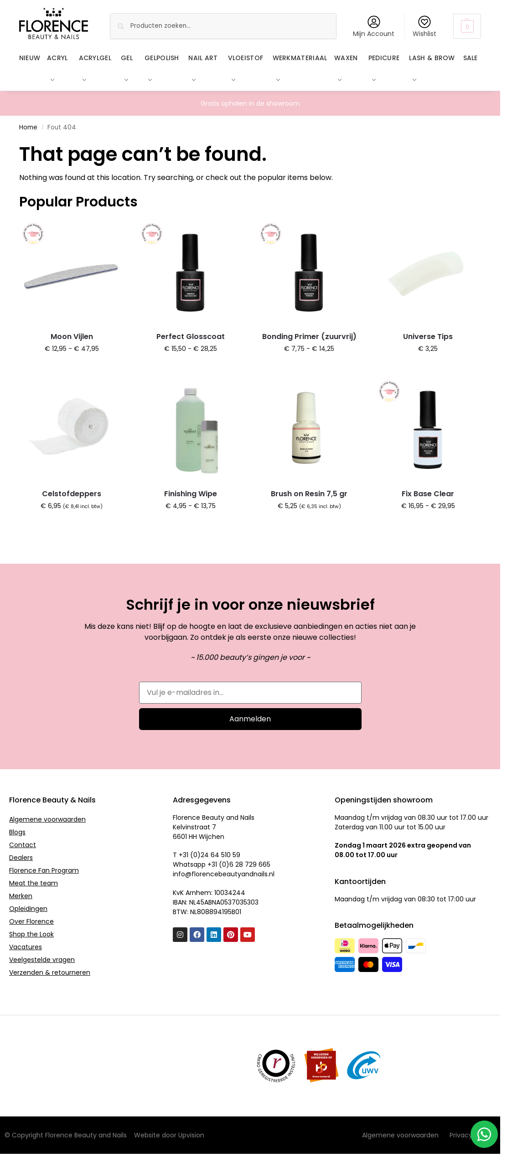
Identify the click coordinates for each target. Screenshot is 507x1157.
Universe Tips (428, 336)
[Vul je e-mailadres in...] (250, 693)
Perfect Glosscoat (190, 336)
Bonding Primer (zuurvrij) (309, 336)
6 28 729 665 (249, 864)
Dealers (21, 857)
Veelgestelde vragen (42, 959)
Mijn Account (373, 26)
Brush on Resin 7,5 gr (309, 494)
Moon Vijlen (72, 336)
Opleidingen (28, 908)
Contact (22, 844)
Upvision (191, 1135)
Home (28, 127)
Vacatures (25, 946)
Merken (20, 895)
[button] (467, 26)
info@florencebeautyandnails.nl (223, 874)
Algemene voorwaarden (47, 819)
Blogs (17, 832)
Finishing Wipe (190, 494)
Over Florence (31, 921)
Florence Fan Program (44, 870)
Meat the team (33, 883)
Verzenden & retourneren (49, 972)
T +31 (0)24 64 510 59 (206, 854)
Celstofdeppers (71, 494)
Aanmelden (250, 719)
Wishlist (424, 26)
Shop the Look (31, 934)
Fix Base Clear (428, 494)
